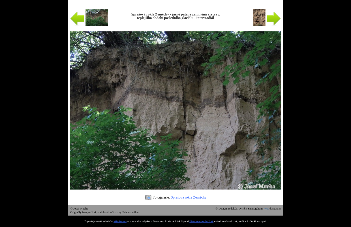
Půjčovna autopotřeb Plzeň (201, 221)
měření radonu (119, 221)
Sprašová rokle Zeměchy (188, 197)
